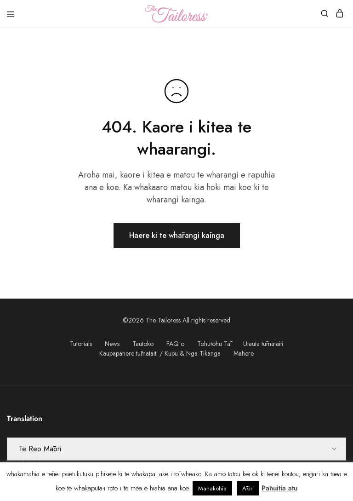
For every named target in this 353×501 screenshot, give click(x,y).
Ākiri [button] (248, 488)
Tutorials (81, 343)
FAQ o (175, 343)
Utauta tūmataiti (263, 343)
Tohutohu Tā (213, 343)
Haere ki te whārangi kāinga (176, 235)
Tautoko (143, 343)
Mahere (243, 353)
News (112, 343)
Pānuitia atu (279, 488)
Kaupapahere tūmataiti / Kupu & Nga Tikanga (160, 353)
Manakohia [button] (212, 488)
